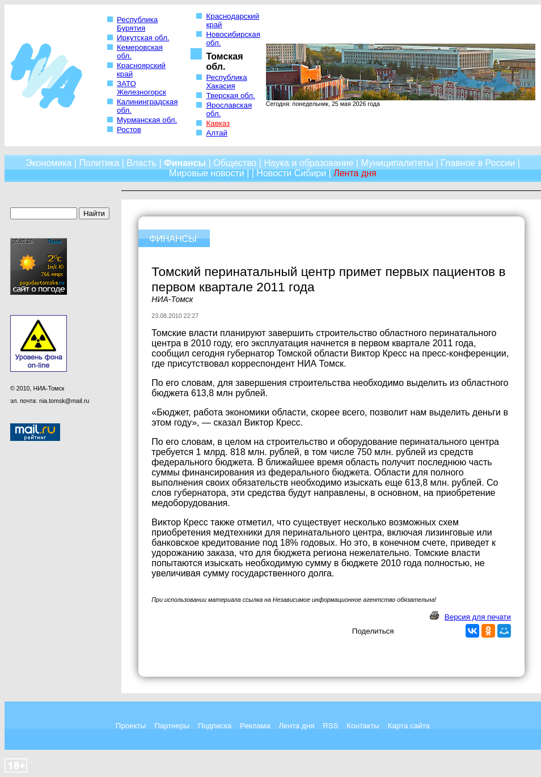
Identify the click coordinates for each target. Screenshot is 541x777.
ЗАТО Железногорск (141, 87)
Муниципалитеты (397, 163)
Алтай (216, 133)
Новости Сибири (291, 173)
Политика (99, 163)
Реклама (255, 725)
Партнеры (171, 725)
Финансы (185, 163)
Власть (141, 163)
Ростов (129, 129)
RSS (330, 725)
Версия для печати (478, 617)
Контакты (362, 725)
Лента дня (296, 725)
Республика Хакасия (226, 81)
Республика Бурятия (137, 23)
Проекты (131, 725)
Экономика (49, 163)
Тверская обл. (230, 95)
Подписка (214, 725)
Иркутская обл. (143, 37)
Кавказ (218, 123)
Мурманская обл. (147, 120)
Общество (234, 163)
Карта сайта (409, 725)
